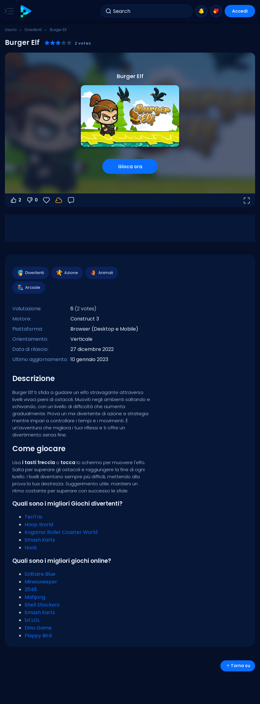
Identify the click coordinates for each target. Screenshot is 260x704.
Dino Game (38, 627)
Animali (101, 272)
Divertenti (33, 29)
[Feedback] (71, 200)
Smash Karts (40, 539)
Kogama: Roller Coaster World (61, 532)
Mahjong (35, 597)
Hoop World (39, 524)
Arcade (28, 287)
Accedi (240, 11)
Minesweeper (41, 581)
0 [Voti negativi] (32, 200)
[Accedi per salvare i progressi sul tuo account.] (58, 200)
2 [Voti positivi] (15, 200)
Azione (67, 272)
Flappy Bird (38, 635)
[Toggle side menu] (7, 11)
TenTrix (33, 516)
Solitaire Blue (40, 574)
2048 (31, 589)
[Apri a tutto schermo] (246, 200)
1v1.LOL (32, 620)
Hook (31, 547)
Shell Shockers (42, 604)
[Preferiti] (46, 200)
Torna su (237, 666)
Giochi (11, 29)
